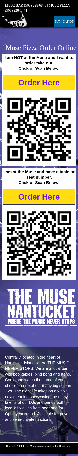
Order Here (39, 82)
